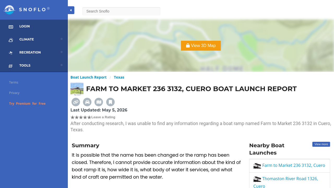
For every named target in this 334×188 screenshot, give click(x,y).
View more (321, 144)
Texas (119, 77)
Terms (13, 82)
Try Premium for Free (27, 103)
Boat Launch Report (88, 77)
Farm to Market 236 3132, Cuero (289, 165)
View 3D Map (201, 45)
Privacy (14, 93)
